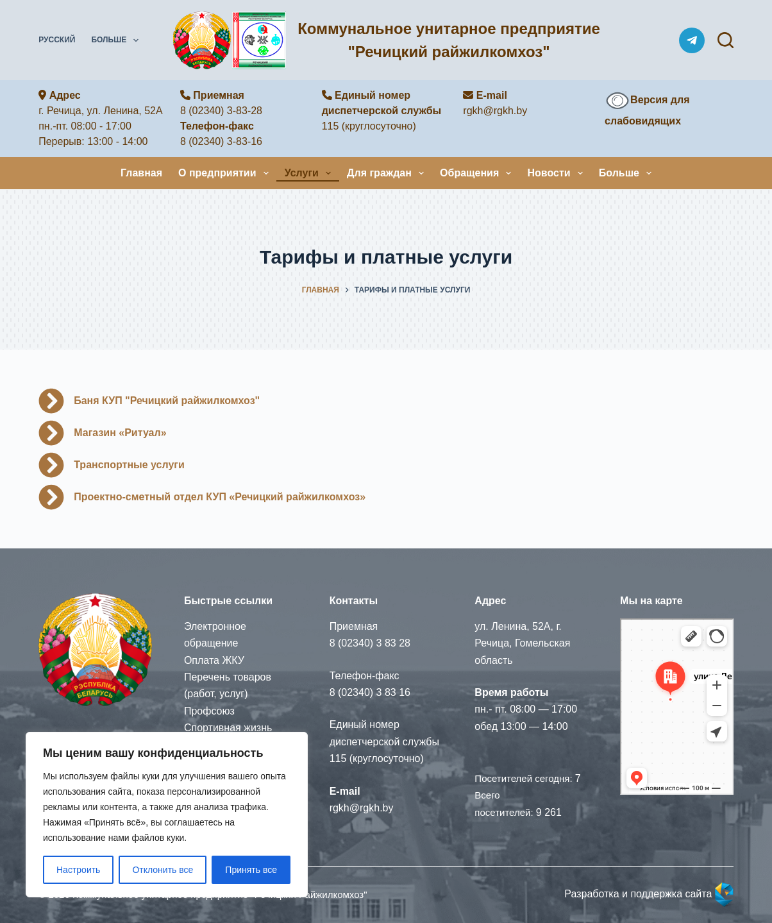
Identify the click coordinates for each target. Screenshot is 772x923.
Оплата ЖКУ (214, 660)
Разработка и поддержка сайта (649, 893)
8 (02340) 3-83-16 (221, 141)
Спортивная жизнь (228, 727)
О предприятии (226, 173)
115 (330, 126)
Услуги (310, 173)
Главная (141, 172)
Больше (117, 40)
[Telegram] (692, 40)
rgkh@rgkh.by (495, 110)
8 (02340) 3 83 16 (370, 692)
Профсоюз (209, 711)
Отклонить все (162, 870)
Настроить (78, 870)
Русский (56, 39)
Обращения (478, 173)
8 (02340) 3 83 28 (370, 643)
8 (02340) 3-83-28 (221, 110)
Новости (557, 173)
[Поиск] (725, 40)
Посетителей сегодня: (524, 778)
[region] (167, 814)
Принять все (251, 870)
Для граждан (388, 173)
